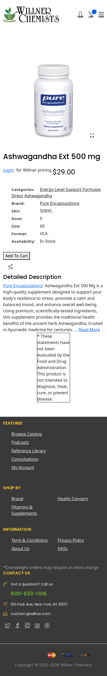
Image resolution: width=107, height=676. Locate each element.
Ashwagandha (38, 196)
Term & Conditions (29, 540)
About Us (20, 548)
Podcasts (20, 442)
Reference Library (28, 451)
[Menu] (101, 14)
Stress (17, 196)
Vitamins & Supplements (24, 510)
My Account (22, 467)
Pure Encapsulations (59, 203)
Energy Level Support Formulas (70, 189)
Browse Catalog (26, 434)
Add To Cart (16, 256)
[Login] (80, 14)
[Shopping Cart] (90, 14)
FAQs (63, 548)
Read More (89, 330)
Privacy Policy (71, 540)
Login (8, 170)
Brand (17, 499)
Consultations (24, 459)
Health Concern (73, 499)
